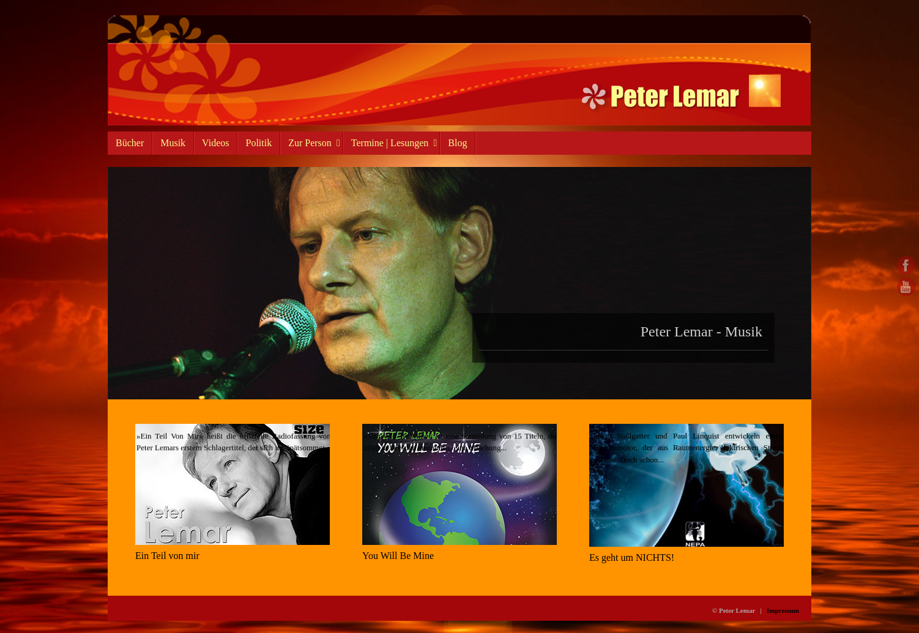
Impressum (783, 610)
